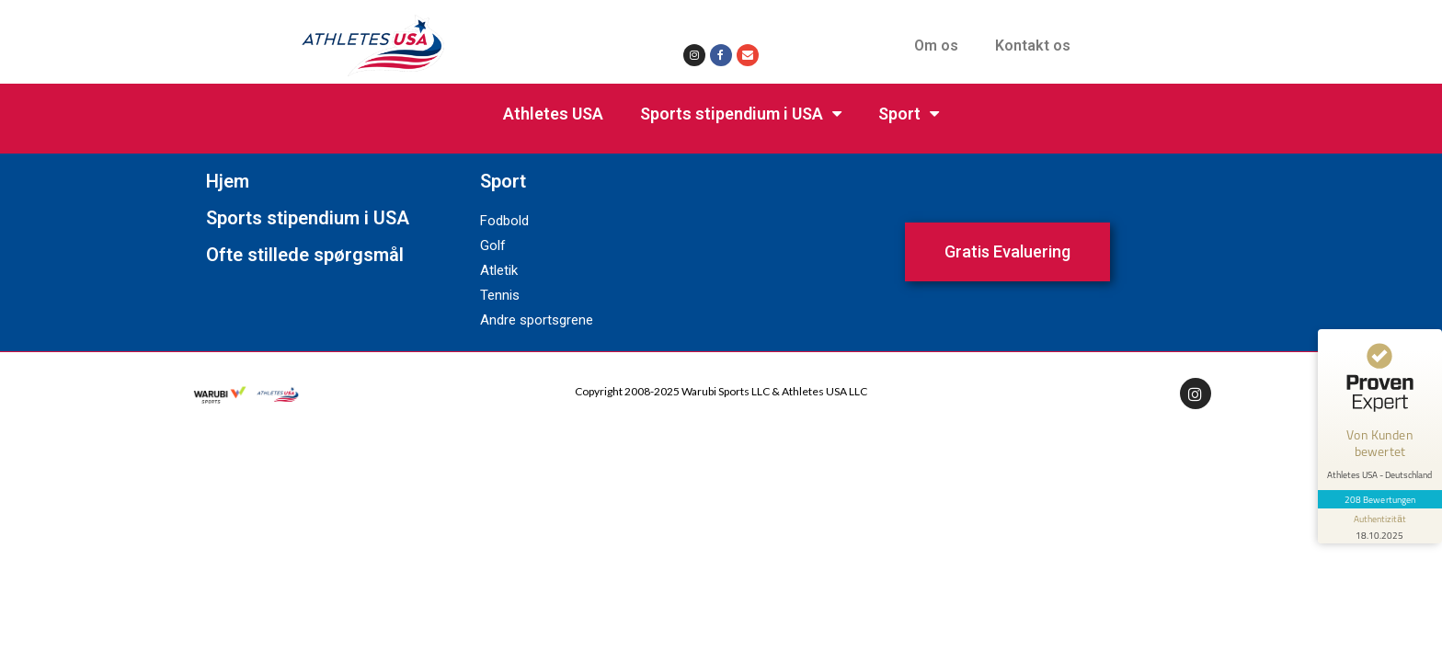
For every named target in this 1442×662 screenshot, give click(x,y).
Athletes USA (553, 113)
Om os (936, 45)
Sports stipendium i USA (740, 114)
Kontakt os (1032, 45)
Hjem (227, 181)
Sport (908, 114)
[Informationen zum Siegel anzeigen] (1379, 520)
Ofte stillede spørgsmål (305, 255)
